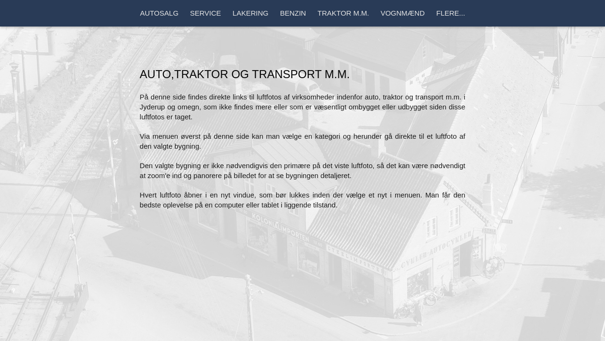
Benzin (293, 13)
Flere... (450, 13)
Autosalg (159, 13)
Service (205, 13)
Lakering (250, 13)
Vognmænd (402, 13)
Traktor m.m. (343, 13)
